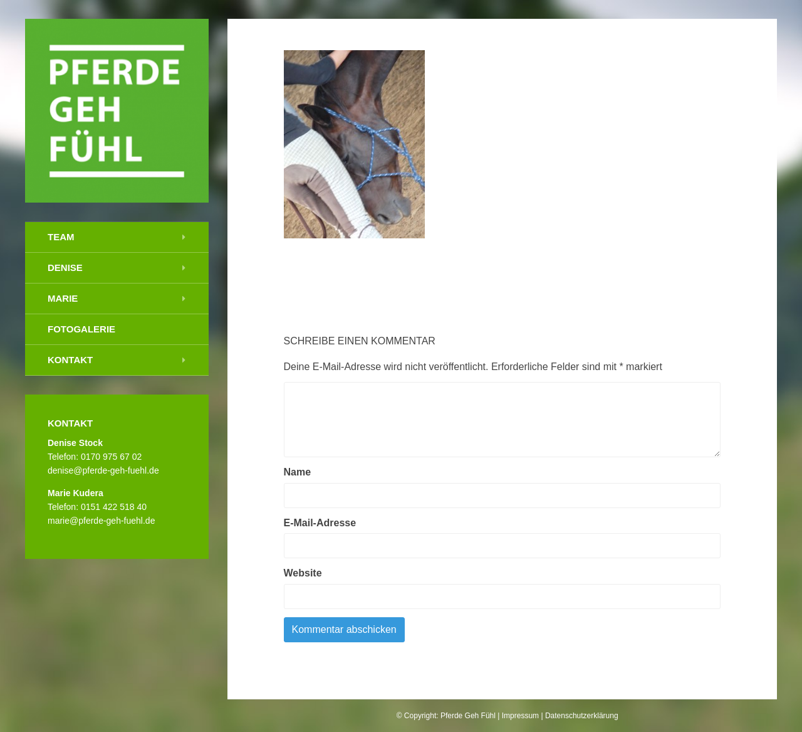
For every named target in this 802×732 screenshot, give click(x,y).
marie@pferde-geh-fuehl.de (101, 521)
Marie (63, 298)
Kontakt (70, 359)
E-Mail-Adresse (320, 522)
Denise (65, 267)
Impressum (520, 715)
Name (297, 472)
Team (61, 236)
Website (303, 573)
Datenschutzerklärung (581, 715)
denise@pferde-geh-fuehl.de (103, 470)
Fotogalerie (81, 329)
